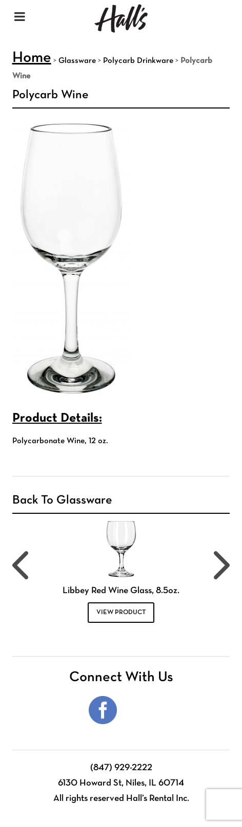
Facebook (103, 710)
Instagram (139, 710)
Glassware (77, 60)
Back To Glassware (62, 500)
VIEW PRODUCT (121, 613)
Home (31, 58)
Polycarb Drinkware (138, 60)
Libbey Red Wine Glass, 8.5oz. (121, 590)
